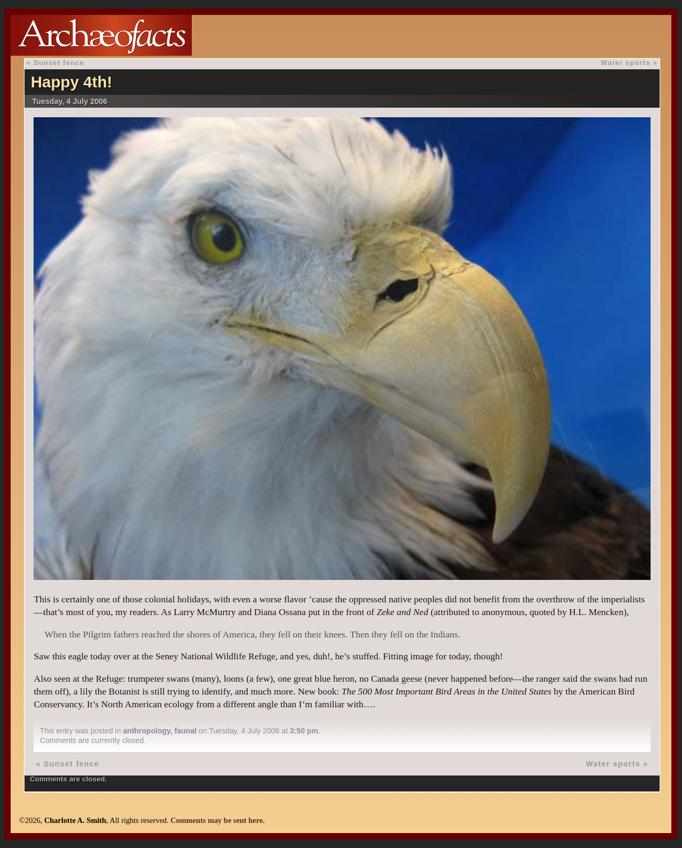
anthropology (146, 730)
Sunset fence (59, 63)
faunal (185, 730)
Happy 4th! (71, 82)
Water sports (626, 63)
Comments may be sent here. (217, 820)
